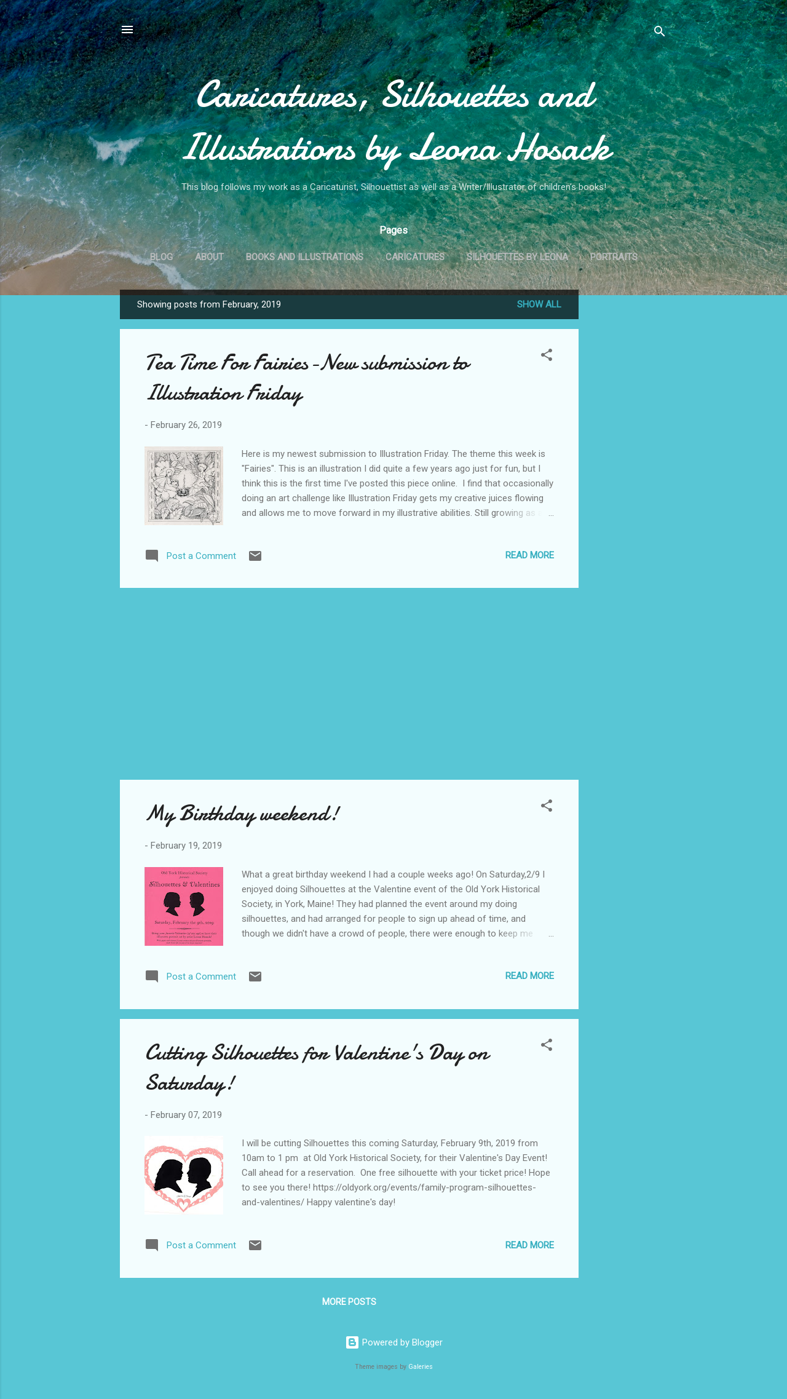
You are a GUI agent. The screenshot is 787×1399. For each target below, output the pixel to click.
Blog (161, 257)
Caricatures (415, 257)
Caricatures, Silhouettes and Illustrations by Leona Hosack (393, 120)
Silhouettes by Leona (517, 257)
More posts (349, 1302)
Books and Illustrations (304, 257)
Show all (539, 304)
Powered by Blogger (394, 1342)
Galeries (420, 1367)
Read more (529, 555)
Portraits (614, 257)
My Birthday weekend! (241, 813)
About (209, 257)
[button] (546, 357)
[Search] (659, 33)
